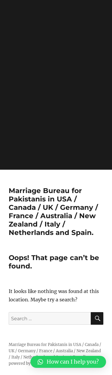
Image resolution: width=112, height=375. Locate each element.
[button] (68, 362)
